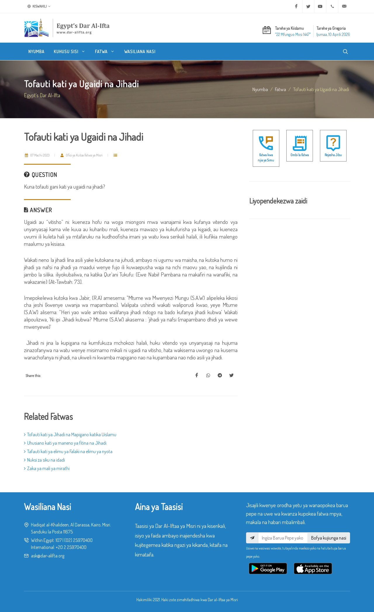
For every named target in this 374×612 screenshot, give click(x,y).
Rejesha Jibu (333, 155)
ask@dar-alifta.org (47, 556)
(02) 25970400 (78, 540)
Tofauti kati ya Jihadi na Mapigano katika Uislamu (70, 434)
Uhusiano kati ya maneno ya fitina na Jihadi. (65, 443)
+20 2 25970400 (71, 547)
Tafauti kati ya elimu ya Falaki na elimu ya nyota (68, 451)
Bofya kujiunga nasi (328, 538)
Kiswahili (39, 6)
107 (59, 540)
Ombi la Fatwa (299, 155)
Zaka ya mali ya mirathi (47, 468)
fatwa (280, 89)
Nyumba (260, 89)
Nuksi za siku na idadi (44, 460)
